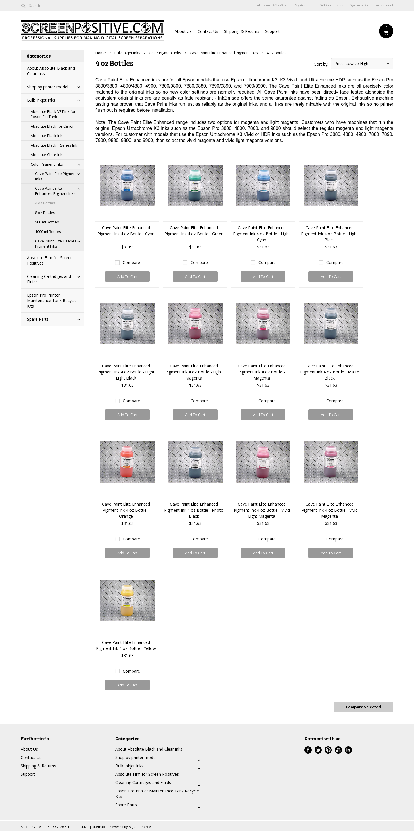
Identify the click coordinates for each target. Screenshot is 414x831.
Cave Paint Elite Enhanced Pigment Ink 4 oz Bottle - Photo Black (193, 510)
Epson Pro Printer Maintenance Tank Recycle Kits (52, 300)
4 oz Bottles (45, 203)
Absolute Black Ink (46, 135)
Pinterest (328, 750)
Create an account (379, 5)
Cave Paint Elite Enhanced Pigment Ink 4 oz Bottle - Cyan (125, 230)
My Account (304, 5)
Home (100, 52)
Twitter (318, 750)
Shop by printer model (47, 87)
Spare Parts (38, 319)
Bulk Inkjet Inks (41, 100)
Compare (131, 262)
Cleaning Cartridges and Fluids (49, 279)
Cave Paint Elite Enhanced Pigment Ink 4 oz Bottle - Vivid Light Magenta (262, 510)
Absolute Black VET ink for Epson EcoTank (53, 114)
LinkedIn (348, 750)
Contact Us (208, 31)
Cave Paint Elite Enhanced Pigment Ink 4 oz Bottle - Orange (126, 510)
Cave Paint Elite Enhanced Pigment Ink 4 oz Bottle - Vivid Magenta (330, 510)
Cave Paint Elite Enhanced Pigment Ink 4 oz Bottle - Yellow (126, 645)
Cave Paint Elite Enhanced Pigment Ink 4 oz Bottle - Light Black (329, 233)
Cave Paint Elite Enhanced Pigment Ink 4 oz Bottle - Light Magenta (193, 372)
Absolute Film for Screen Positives (50, 260)
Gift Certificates (331, 5)
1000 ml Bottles (48, 231)
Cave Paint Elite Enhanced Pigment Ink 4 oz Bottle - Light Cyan (261, 233)
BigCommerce (140, 826)
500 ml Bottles (47, 222)
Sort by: (321, 64)
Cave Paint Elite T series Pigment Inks (55, 243)
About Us (183, 31)
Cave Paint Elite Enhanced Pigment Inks (55, 191)
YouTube (338, 750)
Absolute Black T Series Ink (54, 145)
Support (272, 31)
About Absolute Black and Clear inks (51, 70)
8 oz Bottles (45, 212)
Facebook (308, 750)
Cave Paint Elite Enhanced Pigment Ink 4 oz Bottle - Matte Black (329, 372)
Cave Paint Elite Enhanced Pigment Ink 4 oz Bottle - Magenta (262, 372)
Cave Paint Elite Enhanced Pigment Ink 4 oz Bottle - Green (193, 230)
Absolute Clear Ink (46, 154)
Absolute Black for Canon (53, 126)
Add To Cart (127, 276)
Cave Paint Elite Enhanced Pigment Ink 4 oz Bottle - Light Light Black (125, 372)
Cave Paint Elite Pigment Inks (56, 176)
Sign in (355, 5)
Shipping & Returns (241, 31)
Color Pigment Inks (47, 164)
